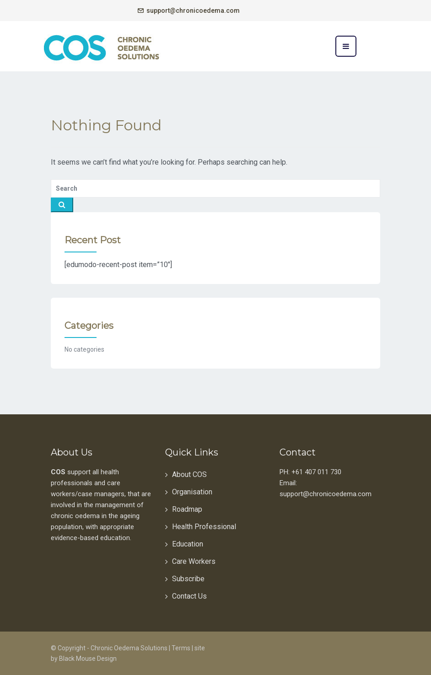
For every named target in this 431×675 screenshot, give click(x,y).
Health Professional (204, 526)
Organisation (192, 492)
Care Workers (194, 561)
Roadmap (187, 509)
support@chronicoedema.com (193, 10)
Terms (181, 648)
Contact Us (189, 596)
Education (187, 544)
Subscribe (188, 578)
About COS (189, 474)
